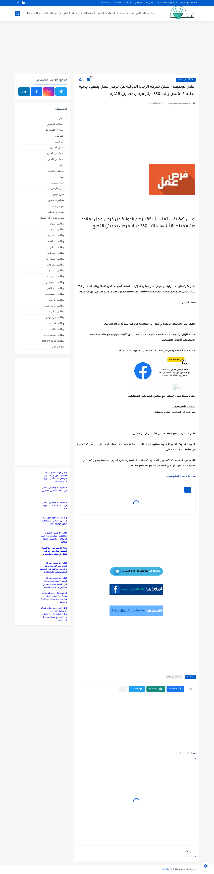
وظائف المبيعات (55, 276)
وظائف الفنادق (56, 270)
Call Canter (58, 346)
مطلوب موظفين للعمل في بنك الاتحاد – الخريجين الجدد (53, 506)
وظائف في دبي (56, 323)
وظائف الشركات (55, 264)
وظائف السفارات (55, 258)
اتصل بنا (150, 3)
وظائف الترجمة (56, 229)
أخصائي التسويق (55, 124)
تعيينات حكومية (125, 13)
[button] (175, 689)
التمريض (59, 135)
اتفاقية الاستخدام (123, 3)
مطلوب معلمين (56, 200)
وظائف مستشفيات (54, 334)
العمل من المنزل (55, 159)
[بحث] (17, 13)
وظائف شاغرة (56, 311)
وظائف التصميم (56, 235)
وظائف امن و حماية (54, 305)
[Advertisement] (107, 48)
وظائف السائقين (52, 13)
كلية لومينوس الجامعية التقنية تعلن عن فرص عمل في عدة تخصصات (54, 551)
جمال (61, 176)
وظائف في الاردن (31, 13)
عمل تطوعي (57, 188)
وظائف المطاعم (145, 13)
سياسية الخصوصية (167, 3)
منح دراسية (58, 206)
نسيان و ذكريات (56, 211)
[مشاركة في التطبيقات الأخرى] (123, 689)
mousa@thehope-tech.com (180, 476)
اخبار (61, 118)
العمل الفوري (88, 13)
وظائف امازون (56, 299)
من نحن (138, 3)
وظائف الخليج (70, 13)
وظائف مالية (57, 329)
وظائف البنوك (57, 223)
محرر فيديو (58, 194)
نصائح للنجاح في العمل (52, 217)
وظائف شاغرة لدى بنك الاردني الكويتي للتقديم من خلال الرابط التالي (53, 521)
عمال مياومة (57, 182)
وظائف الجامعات (55, 241)
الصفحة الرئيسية (189, 3)
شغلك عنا (105, 3)
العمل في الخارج (106, 13)
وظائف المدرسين (55, 282)
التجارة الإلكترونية (55, 129)
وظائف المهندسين (54, 293)
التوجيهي (59, 141)
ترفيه (61, 165)
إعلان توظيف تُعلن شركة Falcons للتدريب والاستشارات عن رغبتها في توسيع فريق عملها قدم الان (54, 614)
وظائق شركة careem (53, 340)
